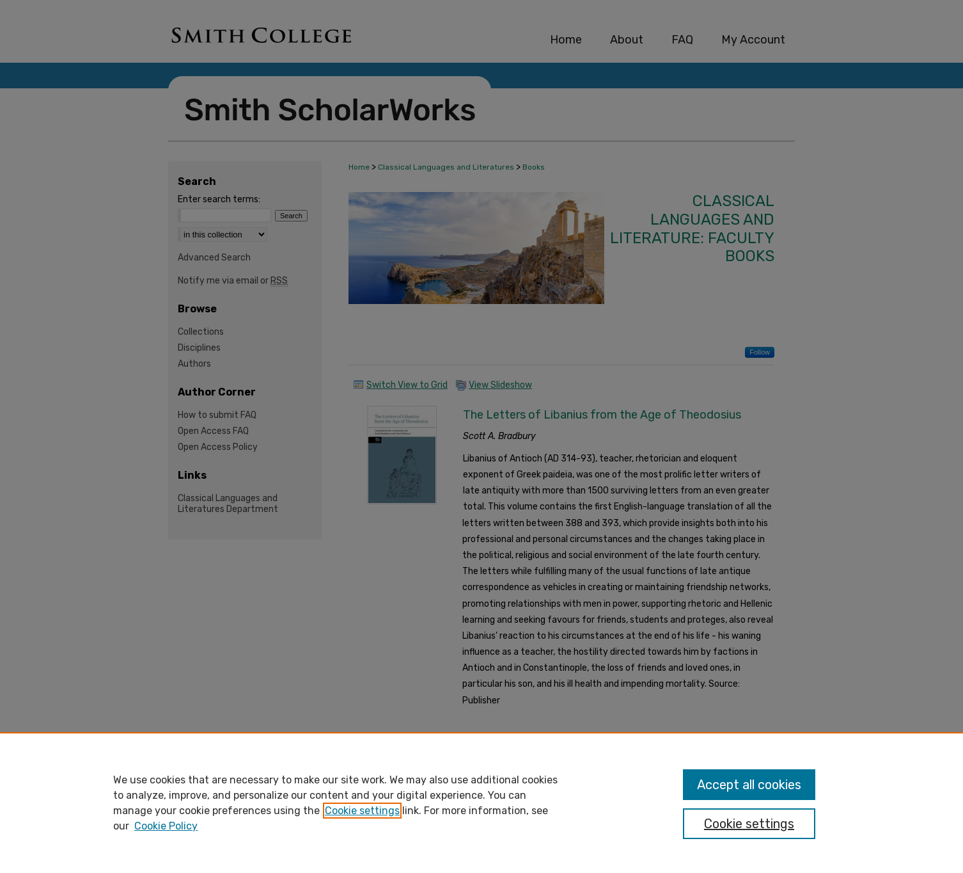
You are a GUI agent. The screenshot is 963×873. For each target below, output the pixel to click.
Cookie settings (362, 811)
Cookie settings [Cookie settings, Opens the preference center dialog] (749, 823)
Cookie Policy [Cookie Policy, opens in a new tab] (166, 826)
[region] (481, 802)
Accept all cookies (749, 784)
